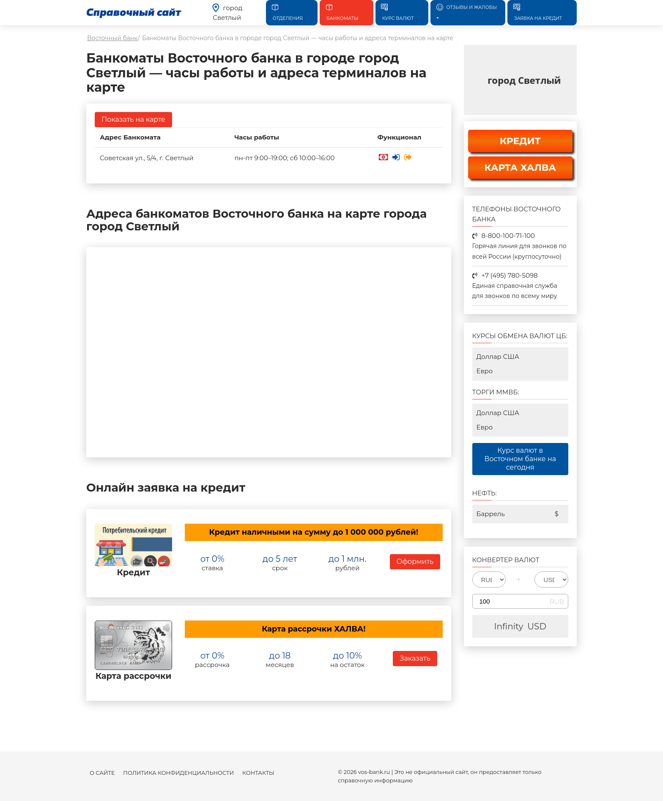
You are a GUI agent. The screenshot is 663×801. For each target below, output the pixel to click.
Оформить (415, 562)
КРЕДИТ (520, 141)
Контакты (258, 773)
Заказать (415, 658)
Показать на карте (133, 119)
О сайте (102, 773)
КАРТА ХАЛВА (520, 167)
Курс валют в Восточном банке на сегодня (520, 458)
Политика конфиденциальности (178, 773)
